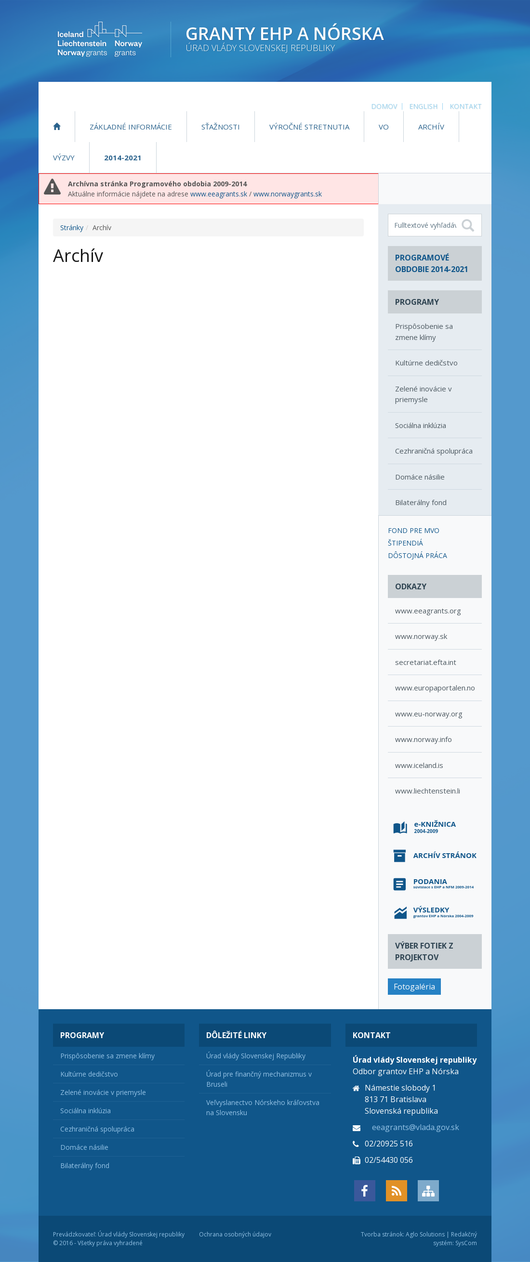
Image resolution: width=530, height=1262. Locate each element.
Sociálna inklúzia (420, 425)
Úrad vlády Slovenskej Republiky (255, 1055)
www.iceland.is (419, 765)
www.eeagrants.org (428, 610)
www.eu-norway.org (429, 713)
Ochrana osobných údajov (235, 1234)
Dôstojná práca (417, 555)
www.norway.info (423, 739)
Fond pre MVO (413, 530)
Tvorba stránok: (382, 1234)
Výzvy (64, 157)
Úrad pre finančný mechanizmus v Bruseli (259, 1079)
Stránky (71, 227)
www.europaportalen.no (435, 687)
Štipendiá (405, 542)
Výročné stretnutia (309, 126)
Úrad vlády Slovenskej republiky (141, 1234)
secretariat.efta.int (425, 662)
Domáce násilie (420, 476)
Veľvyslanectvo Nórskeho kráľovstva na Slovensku (262, 1107)
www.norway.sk (421, 636)
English (423, 106)
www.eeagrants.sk (218, 193)
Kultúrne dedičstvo (426, 362)
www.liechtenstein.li (427, 790)
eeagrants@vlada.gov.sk (415, 1127)
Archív (431, 126)
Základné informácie (131, 126)
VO (384, 126)
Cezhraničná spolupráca (434, 450)
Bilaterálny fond (421, 502)
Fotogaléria (414, 986)
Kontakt (466, 106)
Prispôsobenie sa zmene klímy (424, 331)
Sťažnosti (220, 126)
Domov (384, 106)
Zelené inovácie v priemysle (423, 394)
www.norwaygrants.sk (287, 193)
